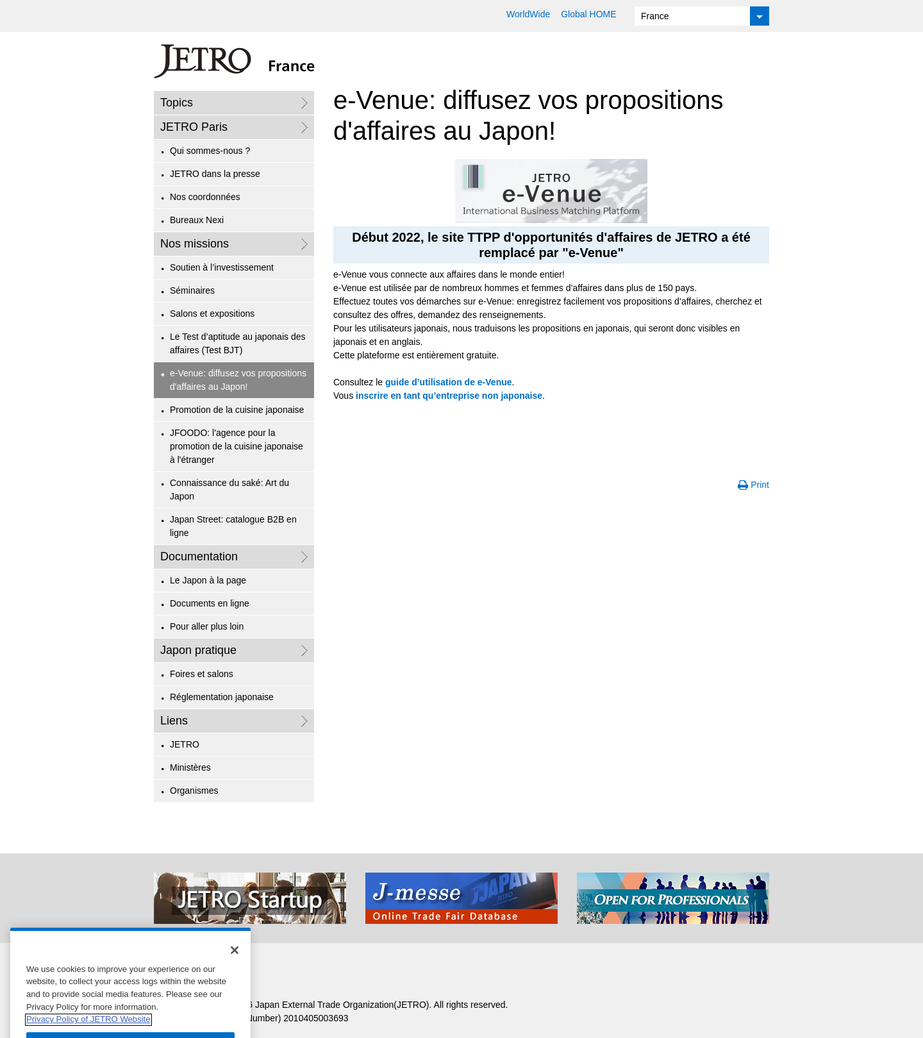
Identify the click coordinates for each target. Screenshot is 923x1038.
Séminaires (192, 290)
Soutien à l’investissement (222, 267)
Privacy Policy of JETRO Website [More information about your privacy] (88, 1030)
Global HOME (588, 14)
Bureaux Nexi (197, 220)
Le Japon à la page (208, 580)
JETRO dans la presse (215, 174)
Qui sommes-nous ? (210, 151)
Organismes (194, 790)
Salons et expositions (212, 313)
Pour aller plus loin (207, 626)
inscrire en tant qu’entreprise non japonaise (449, 395)
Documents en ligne (209, 603)
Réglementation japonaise (222, 697)
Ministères (190, 767)
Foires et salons (201, 674)
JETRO (184, 744)
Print (760, 485)
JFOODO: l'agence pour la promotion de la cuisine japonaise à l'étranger (236, 446)
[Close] (234, 961)
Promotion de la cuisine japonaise (237, 410)
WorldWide (528, 14)
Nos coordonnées (205, 197)
